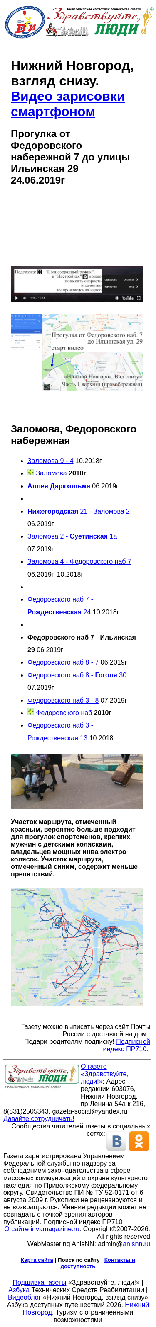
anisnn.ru (136, 1243)
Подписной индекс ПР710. (126, 1045)
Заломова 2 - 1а (72, 536)
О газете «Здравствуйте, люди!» (105, 1074)
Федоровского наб (64, 712)
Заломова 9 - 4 (50, 460)
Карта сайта (37, 1260)
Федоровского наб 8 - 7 (63, 662)
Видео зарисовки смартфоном (68, 104)
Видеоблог (24, 1297)
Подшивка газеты (40, 1282)
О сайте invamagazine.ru (41, 1228)
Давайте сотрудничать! (38, 1118)
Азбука (19, 1289)
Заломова (51, 473)
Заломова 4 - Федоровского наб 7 (79, 561)
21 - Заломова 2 (78, 511)
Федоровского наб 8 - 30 (76, 675)
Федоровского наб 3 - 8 (63, 700)
